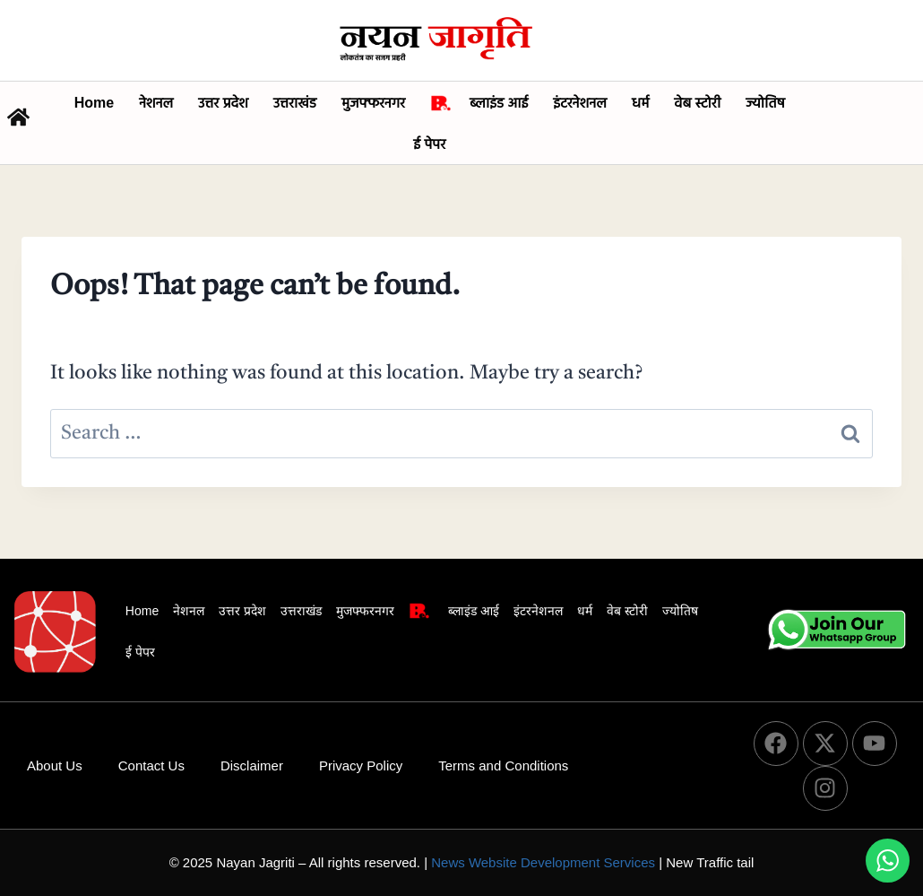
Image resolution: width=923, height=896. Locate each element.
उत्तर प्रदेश (223, 102)
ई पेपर (429, 144)
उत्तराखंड (294, 102)
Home (94, 102)
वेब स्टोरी (697, 102)
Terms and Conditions (503, 765)
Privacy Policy (360, 765)
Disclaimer (251, 765)
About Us (54, 765)
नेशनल (156, 102)
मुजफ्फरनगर (373, 102)
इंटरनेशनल (580, 102)
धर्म (640, 102)
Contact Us (151, 765)
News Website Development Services (543, 862)
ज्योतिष (765, 102)
